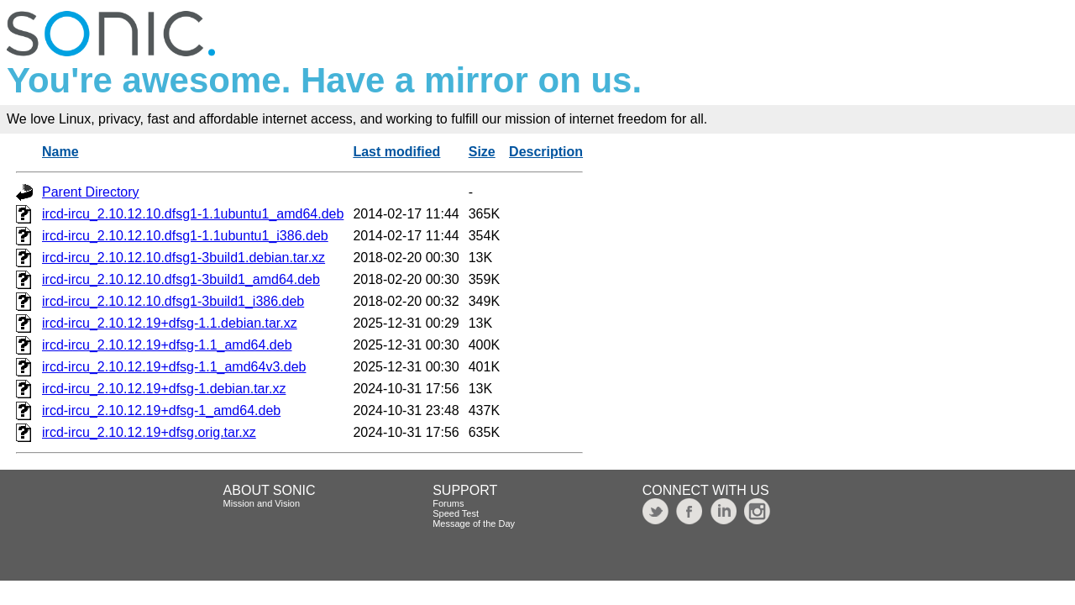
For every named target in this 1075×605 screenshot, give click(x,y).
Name (60, 152)
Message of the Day (474, 523)
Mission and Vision (262, 503)
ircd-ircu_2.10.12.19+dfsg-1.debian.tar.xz (164, 388)
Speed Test (456, 513)
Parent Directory (90, 192)
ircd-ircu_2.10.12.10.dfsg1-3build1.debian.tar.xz (183, 257)
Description (546, 152)
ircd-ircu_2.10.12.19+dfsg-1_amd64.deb (161, 410)
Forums (448, 503)
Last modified (396, 152)
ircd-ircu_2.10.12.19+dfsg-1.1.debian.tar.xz (169, 323)
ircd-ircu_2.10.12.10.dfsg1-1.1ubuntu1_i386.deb (185, 236)
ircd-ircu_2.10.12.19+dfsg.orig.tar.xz (149, 432)
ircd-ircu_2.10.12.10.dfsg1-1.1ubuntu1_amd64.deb (192, 214)
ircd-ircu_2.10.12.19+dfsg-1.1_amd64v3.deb (174, 367)
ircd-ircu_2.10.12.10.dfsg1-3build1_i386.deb (173, 301)
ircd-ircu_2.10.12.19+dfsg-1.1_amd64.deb (167, 345)
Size (482, 152)
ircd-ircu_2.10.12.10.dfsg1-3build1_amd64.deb (181, 279)
